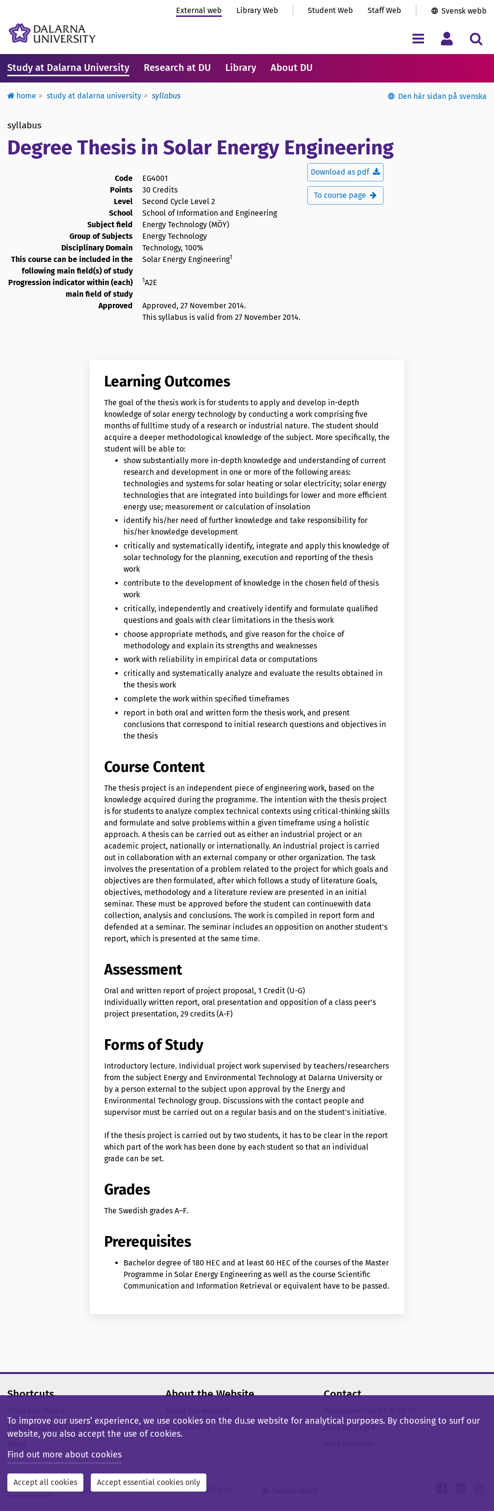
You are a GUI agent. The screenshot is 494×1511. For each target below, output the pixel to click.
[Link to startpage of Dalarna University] (52, 33)
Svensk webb (464, 10)
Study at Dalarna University (68, 67)
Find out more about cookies (64, 1454)
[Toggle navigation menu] (418, 38)
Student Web (330, 10)
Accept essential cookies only (148, 1482)
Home (21, 95)
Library (240, 67)
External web (199, 10)
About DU (292, 67)
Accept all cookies (45, 1482)
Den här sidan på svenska (442, 96)
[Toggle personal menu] (447, 38)
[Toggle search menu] (476, 38)
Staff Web (384, 10)
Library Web (257, 10)
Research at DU (177, 67)
